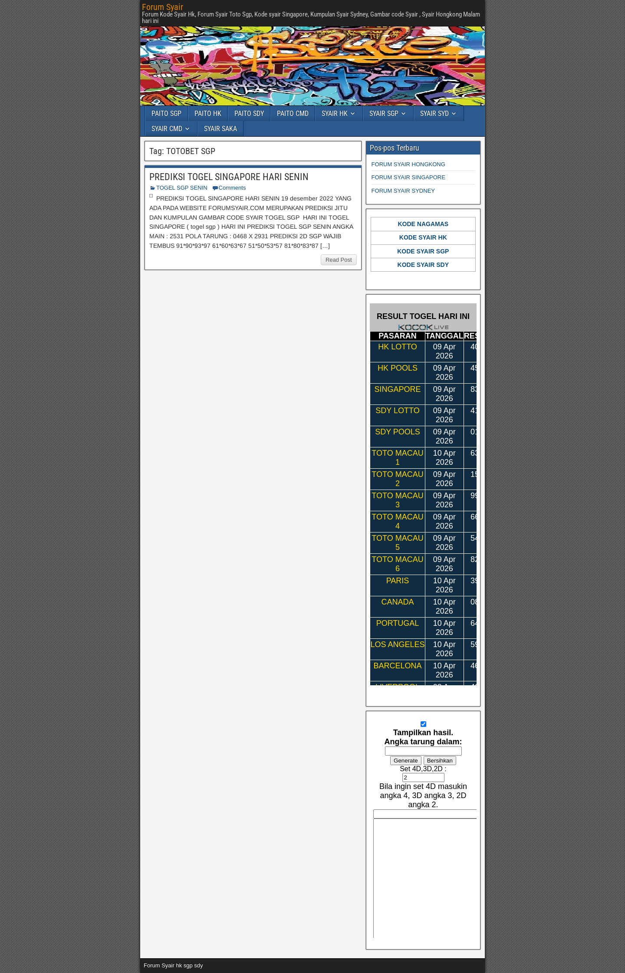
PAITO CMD (293, 113)
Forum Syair (162, 7)
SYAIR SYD (434, 113)
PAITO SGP (166, 113)
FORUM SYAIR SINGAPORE (408, 177)
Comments (232, 187)
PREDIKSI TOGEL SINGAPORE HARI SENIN (229, 176)
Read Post (339, 259)
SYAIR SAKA (220, 129)
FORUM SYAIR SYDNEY (403, 190)
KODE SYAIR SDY (423, 264)
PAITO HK (207, 113)
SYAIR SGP (383, 113)
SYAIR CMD (166, 129)
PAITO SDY (249, 113)
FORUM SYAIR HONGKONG (408, 164)
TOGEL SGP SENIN (181, 187)
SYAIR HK (335, 113)
